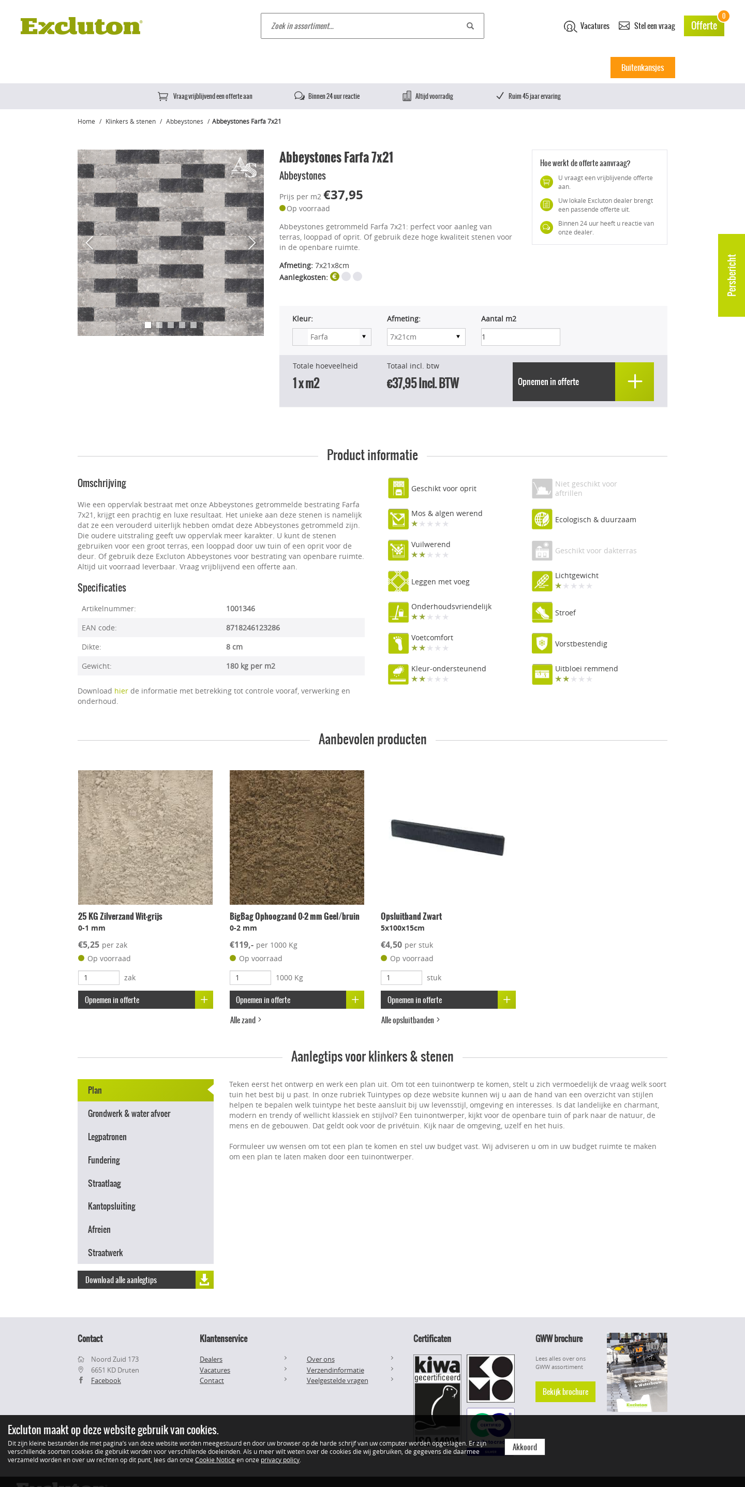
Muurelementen (437, 67)
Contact (212, 1380)
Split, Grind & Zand (512, 67)
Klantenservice (223, 1338)
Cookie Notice (215, 1459)
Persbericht (732, 275)
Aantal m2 (498, 318)
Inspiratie (579, 67)
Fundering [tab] (104, 1158)
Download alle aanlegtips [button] (149, 1277)
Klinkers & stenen (364, 67)
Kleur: (302, 318)
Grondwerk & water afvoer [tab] (129, 1112)
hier (121, 689)
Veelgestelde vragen (337, 1380)
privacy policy (280, 1459)
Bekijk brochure (565, 1391)
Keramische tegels (207, 67)
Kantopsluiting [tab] (111, 1204)
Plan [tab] (95, 1088)
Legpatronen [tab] (107, 1135)
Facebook (106, 1380)
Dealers (211, 1359)
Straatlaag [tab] (104, 1181)
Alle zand (247, 1018)
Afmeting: (404, 318)
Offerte (707, 24)
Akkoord (525, 1447)
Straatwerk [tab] (105, 1251)
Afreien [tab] (99, 1227)
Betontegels (139, 67)
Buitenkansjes (642, 67)
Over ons (321, 1359)
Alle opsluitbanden (411, 1018)
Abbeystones (184, 121)
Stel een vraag (647, 25)
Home (90, 67)
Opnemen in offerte (149, 998)
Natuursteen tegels (286, 67)
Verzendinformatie (335, 1370)
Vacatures (586, 26)
